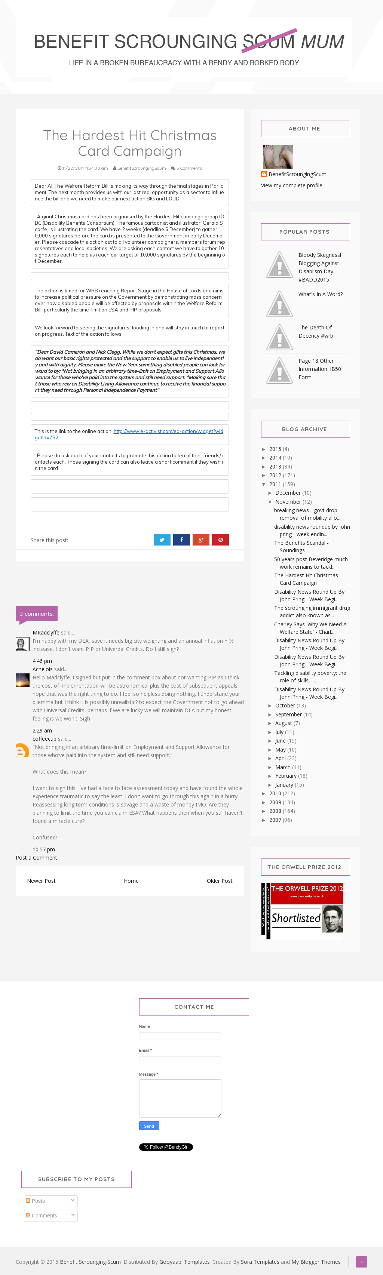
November (289, 501)
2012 (276, 475)
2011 (276, 484)
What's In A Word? (320, 294)
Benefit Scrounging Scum (90, 1261)
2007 (276, 819)
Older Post (220, 880)
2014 (276, 457)
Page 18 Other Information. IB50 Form (319, 369)
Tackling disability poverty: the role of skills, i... (310, 676)
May (281, 749)
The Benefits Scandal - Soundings (301, 546)
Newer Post (41, 880)
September (289, 714)
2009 (276, 802)
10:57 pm (44, 849)
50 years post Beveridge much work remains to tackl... (311, 563)
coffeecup (44, 738)
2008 (276, 810)
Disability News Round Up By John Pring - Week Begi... (309, 595)
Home (131, 880)
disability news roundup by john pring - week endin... (312, 530)
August (284, 722)
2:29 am (42, 730)
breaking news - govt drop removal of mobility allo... (307, 514)
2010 (276, 793)
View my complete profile (291, 185)
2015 (276, 448)
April (281, 758)
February (286, 775)
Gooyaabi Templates (184, 1261)
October (286, 705)
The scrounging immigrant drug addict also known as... (312, 611)
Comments (41, 1216)
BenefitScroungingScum (298, 174)
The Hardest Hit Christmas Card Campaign (306, 579)
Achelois (43, 669)
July (280, 731)
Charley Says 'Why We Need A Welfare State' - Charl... (310, 628)
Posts (35, 1201)
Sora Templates (260, 1261)
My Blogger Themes (316, 1261)
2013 (276, 466)
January (285, 784)
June (281, 740)
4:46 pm (42, 660)
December (288, 492)
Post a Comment (36, 857)
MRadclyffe (46, 632)
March (283, 767)
